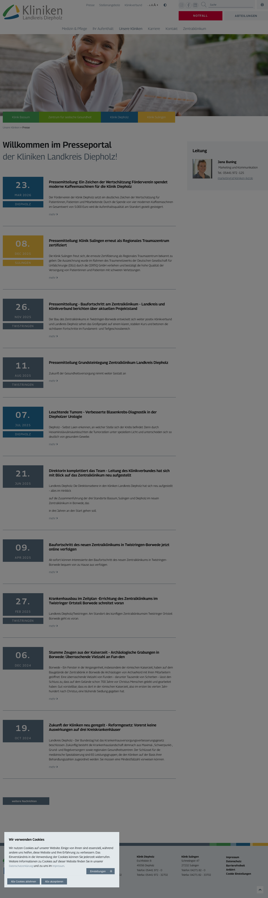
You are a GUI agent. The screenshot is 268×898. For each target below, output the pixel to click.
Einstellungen (98, 871)
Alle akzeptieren (54, 881)
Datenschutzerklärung (21, 865)
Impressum (58, 865)
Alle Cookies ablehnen (23, 881)
